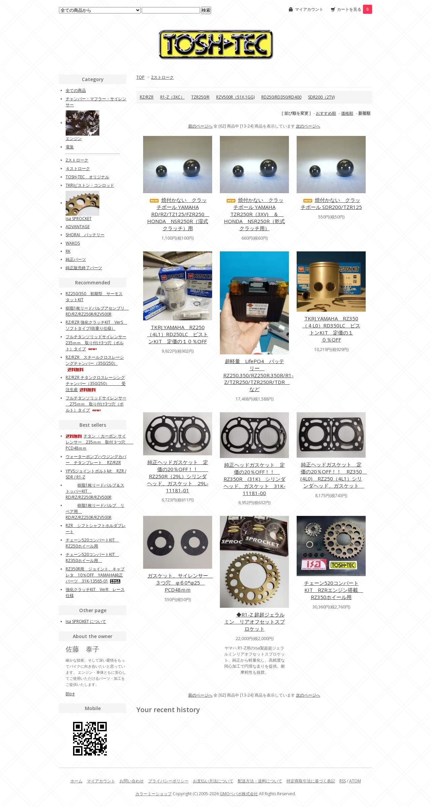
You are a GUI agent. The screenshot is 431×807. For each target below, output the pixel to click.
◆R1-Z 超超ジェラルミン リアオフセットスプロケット (254, 621)
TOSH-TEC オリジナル (87, 177)
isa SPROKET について (86, 621)
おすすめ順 (326, 113)
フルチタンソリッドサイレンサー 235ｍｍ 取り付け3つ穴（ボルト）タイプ (96, 343)
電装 (70, 147)
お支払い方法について (213, 781)
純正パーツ (76, 259)
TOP (140, 77)
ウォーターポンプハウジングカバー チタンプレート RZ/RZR (96, 459)
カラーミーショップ (153, 794)
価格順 (347, 113)
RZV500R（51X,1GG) (235, 97)
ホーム (76, 781)
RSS (342, 781)
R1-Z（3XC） (172, 97)
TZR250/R (200, 97)
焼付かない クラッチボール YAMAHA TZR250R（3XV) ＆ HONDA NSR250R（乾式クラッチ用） (254, 214)
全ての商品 (76, 90)
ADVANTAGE (78, 227)
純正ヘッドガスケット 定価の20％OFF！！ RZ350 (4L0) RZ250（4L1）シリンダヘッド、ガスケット (333, 475)
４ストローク (78, 168)
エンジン (74, 138)
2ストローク (162, 77)
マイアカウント (309, 9)
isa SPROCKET (79, 218)
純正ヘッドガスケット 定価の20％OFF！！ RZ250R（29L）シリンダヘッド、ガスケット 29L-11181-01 (177, 476)
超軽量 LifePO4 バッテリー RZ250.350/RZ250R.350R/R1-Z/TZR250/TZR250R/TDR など (258, 375)
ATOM (355, 781)
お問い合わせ (132, 781)
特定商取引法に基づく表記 (311, 781)
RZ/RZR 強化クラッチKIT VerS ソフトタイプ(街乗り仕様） (96, 325)
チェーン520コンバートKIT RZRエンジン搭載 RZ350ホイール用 (333, 590)
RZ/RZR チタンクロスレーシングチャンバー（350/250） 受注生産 (96, 383)
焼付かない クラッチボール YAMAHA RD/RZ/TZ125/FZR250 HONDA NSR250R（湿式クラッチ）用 (178, 214)
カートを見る (354, 9)
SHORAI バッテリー (85, 235)
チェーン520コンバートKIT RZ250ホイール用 (92, 543)
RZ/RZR (147, 97)
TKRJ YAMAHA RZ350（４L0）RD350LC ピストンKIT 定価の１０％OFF (331, 329)
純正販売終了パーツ (84, 268)
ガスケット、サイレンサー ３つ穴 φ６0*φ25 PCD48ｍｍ (180, 582)
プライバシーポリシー (168, 781)
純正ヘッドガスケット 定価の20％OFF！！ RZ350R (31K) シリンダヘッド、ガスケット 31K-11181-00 (255, 478)
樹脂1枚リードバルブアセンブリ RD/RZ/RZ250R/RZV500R (97, 311)
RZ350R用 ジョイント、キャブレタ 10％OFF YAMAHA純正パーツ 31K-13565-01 (95, 575)
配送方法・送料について (260, 781)
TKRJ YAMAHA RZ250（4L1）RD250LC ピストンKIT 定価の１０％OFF (177, 334)
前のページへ (200, 126)
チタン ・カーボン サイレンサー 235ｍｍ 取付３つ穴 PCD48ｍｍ (99, 442)
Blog (70, 694)
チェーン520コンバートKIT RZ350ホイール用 (92, 557)
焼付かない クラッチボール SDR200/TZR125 (331, 203)
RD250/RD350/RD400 (281, 97)
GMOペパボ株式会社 (239, 794)
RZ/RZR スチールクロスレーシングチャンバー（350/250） (95, 363)
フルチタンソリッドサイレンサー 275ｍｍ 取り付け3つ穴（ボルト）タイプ (96, 404)
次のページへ (308, 126)
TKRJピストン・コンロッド (90, 185)
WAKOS (73, 243)
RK (68, 251)
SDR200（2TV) (321, 97)
